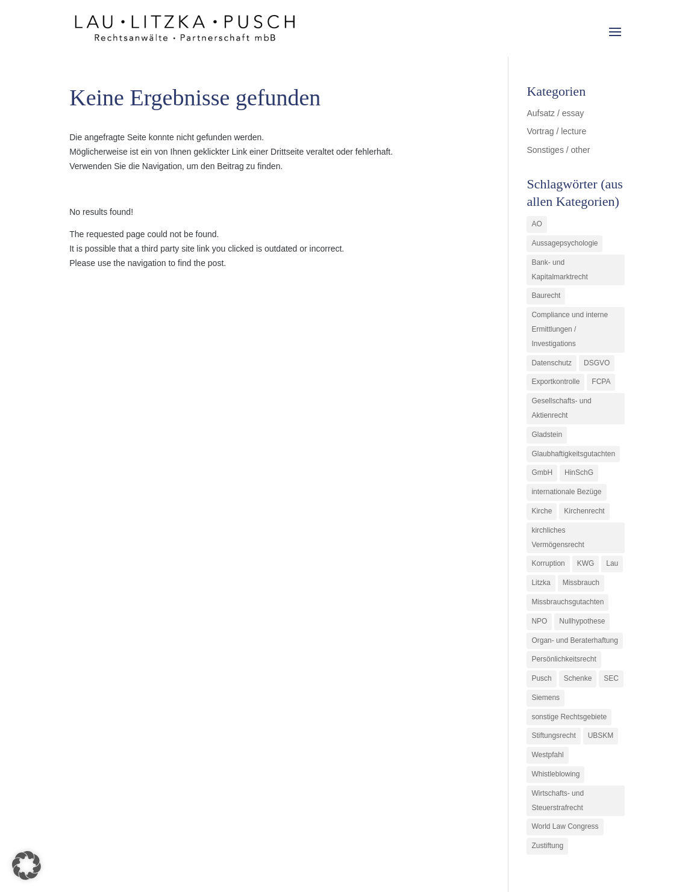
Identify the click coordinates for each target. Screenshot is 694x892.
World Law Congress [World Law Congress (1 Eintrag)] (564, 826)
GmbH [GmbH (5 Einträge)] (541, 472)
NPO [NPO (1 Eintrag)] (539, 621)
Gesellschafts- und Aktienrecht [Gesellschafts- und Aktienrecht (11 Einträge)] (561, 408)
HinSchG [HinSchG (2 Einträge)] (578, 472)
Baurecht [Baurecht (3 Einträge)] (545, 295)
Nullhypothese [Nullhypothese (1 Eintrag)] (582, 621)
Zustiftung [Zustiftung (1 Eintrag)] (547, 845)
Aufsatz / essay (555, 113)
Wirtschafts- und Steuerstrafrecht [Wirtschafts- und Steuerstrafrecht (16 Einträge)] (557, 800)
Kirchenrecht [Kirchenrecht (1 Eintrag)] (584, 511)
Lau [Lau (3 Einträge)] (612, 563)
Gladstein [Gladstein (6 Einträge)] (546, 434)
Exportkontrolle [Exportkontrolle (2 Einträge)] (555, 381)
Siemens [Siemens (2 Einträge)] (545, 697)
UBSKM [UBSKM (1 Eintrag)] (601, 735)
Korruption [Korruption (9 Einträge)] (547, 563)
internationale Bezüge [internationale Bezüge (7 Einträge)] (566, 492)
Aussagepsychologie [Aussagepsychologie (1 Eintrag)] (564, 243)
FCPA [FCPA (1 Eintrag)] (601, 381)
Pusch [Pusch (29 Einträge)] (541, 678)
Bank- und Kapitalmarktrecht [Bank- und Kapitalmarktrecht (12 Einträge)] (559, 269)
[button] (26, 865)
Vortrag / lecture (556, 131)
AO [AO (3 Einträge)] (536, 224)
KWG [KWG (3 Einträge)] (586, 563)
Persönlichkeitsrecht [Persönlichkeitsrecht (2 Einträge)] (563, 659)
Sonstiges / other (558, 150)
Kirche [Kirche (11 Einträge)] (541, 511)
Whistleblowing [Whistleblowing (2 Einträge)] (555, 774)
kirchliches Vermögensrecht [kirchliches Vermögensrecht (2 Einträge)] (557, 537)
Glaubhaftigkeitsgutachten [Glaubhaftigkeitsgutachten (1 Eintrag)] (573, 454)
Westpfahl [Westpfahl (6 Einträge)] (547, 755)
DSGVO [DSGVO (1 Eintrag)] (597, 363)
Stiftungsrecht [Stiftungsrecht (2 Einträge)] (553, 735)
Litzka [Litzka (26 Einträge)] (540, 582)
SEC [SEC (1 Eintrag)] (611, 678)
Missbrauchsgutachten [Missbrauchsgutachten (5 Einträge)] (567, 602)
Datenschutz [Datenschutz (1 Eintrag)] (551, 363)
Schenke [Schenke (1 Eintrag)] (578, 678)
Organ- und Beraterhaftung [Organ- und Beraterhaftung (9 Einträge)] (574, 640)
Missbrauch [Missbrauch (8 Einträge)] (581, 582)
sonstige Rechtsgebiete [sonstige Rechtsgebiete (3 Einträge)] (569, 717)
